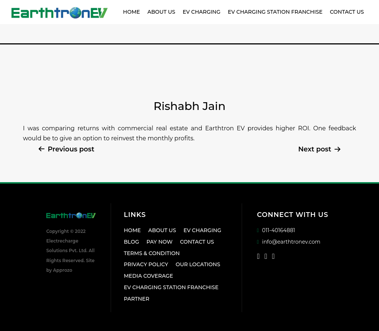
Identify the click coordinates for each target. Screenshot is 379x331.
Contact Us (347, 12)
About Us (161, 12)
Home (131, 12)
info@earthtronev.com (288, 241)
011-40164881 (276, 230)
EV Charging (201, 12)
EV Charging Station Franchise (275, 12)
